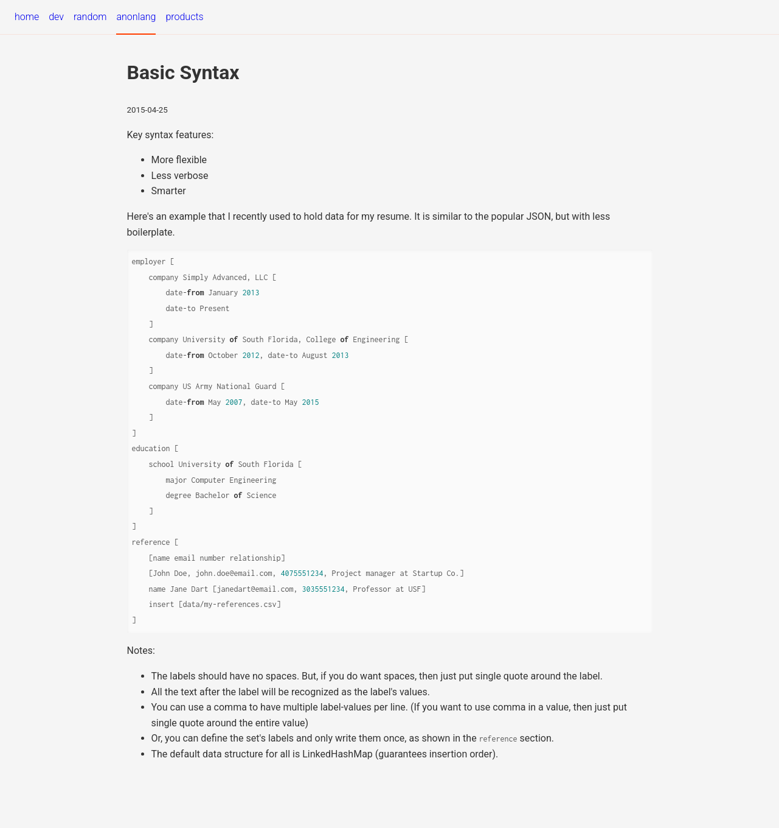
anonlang (136, 17)
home (27, 17)
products (184, 17)
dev (56, 17)
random (90, 17)
